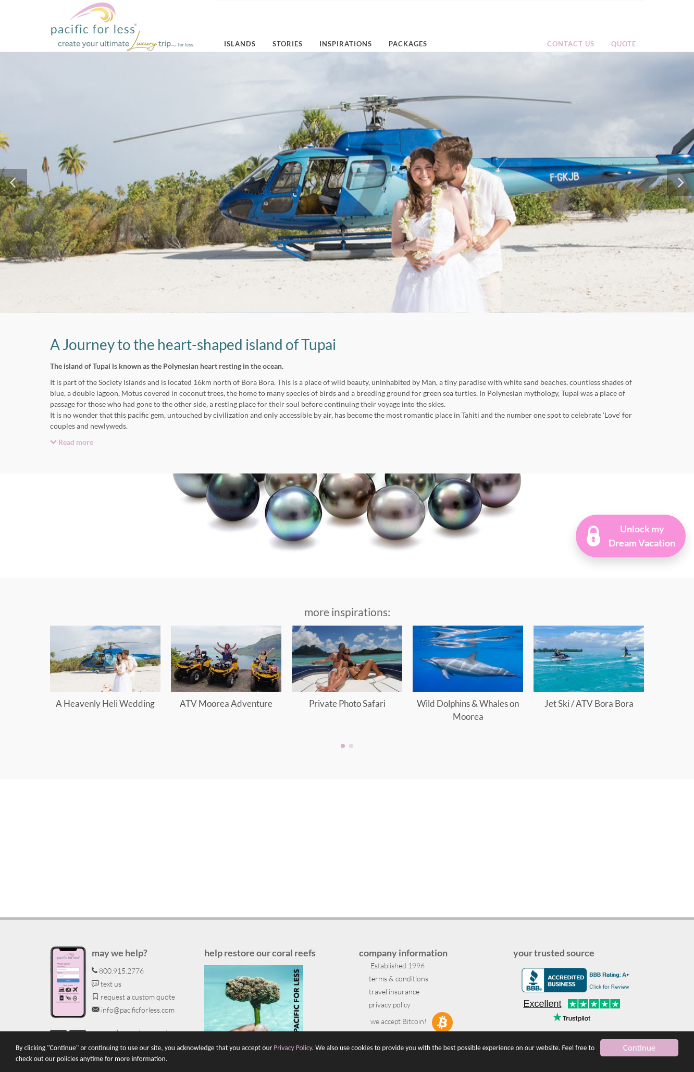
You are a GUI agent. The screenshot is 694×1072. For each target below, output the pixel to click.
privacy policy (389, 1004)
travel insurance (393, 991)
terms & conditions (397, 978)
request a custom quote (133, 996)
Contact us (570, 44)
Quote (623, 44)
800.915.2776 (118, 970)
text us (106, 983)
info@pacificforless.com (133, 1009)
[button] (631, 536)
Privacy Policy (293, 1048)
